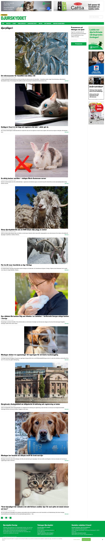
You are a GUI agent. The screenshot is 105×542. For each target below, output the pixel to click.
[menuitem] (3, 23)
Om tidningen (47, 23)
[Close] (102, 539)
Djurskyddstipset (32, 23)
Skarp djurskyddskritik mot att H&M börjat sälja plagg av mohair (24, 230)
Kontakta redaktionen (58, 23)
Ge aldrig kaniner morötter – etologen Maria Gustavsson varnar (23, 178)
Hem (3, 23)
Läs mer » (67, 80)
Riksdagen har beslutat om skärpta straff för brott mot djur (22, 456)
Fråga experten (21, 23)
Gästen (40, 23)
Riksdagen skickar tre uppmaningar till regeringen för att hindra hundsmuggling (29, 355)
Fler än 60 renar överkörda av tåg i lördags (16, 265)
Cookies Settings (76, 539)
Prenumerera (78, 44)
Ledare (14, 23)
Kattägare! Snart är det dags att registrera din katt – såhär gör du (24, 127)
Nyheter (8, 23)
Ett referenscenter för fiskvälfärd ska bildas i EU (18, 76)
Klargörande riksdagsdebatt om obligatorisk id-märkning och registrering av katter (30, 404)
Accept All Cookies (86, 539)
